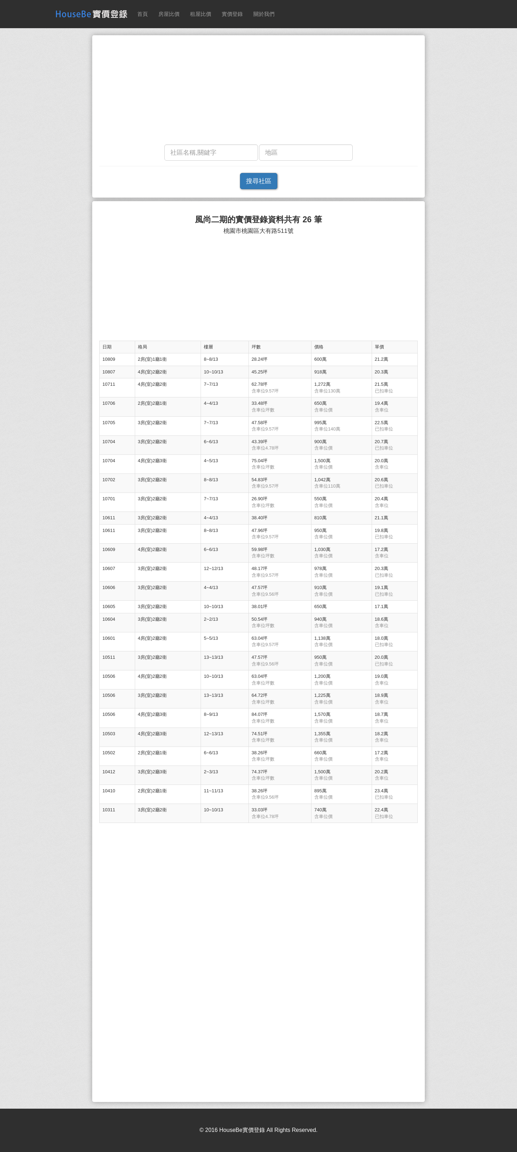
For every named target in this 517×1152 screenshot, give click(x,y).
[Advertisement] (258, 91)
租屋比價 (200, 14)
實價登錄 (232, 14)
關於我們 (264, 14)
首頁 (142, 14)
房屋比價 (168, 14)
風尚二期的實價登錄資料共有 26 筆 (258, 219)
